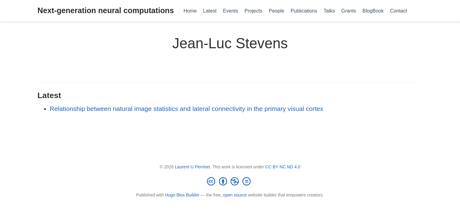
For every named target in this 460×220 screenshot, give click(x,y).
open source (235, 195)
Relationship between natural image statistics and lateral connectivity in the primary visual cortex (186, 108)
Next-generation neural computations (106, 10)
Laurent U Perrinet (192, 166)
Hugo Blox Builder (182, 195)
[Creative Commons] (230, 181)
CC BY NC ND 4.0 (282, 166)
